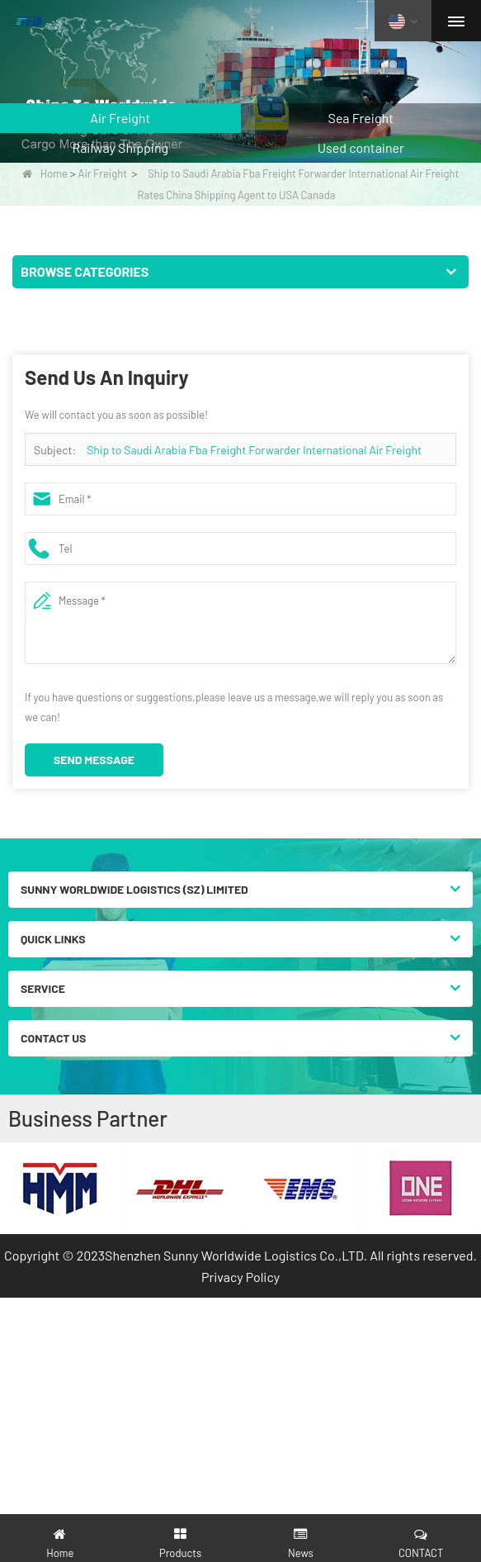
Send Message (94, 760)
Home (45, 173)
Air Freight (102, 173)
